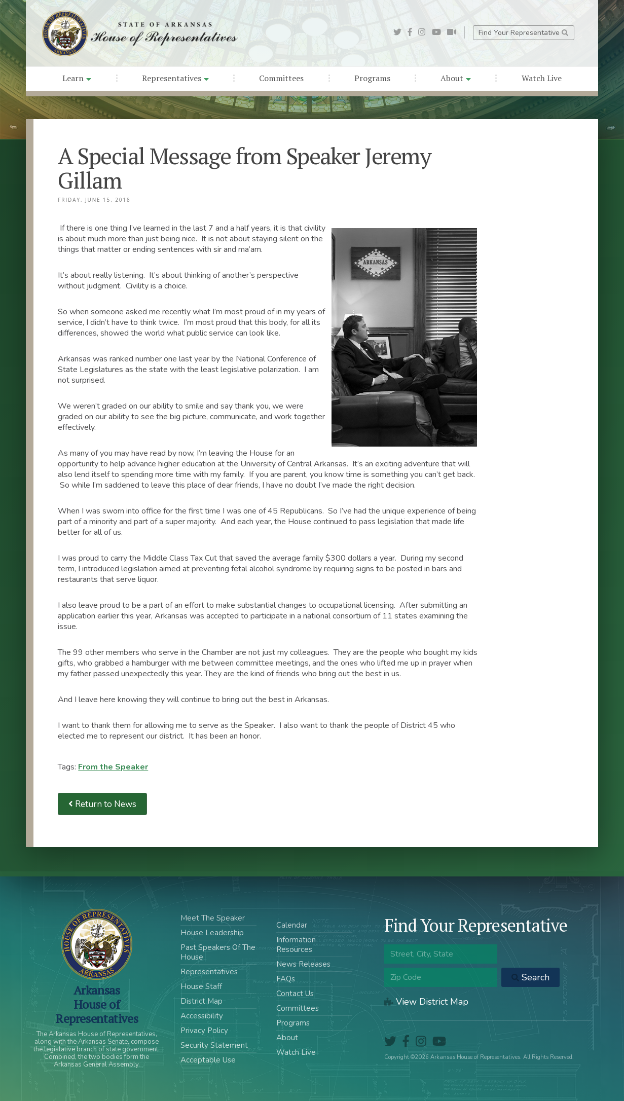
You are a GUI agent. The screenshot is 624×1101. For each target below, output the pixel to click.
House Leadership (212, 933)
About (456, 78)
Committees (281, 78)
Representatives (175, 78)
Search (530, 977)
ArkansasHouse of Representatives (96, 1004)
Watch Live (542, 78)
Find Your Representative (523, 33)
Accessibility (201, 1016)
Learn (76, 78)
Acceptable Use (208, 1060)
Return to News (102, 804)
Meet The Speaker (212, 918)
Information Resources (296, 945)
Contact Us (295, 993)
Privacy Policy (204, 1030)
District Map (201, 1001)
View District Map (426, 1002)
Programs (372, 78)
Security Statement (214, 1045)
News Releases (303, 964)
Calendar (291, 925)
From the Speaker (113, 767)
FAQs (285, 979)
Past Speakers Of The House (217, 952)
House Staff (201, 986)
